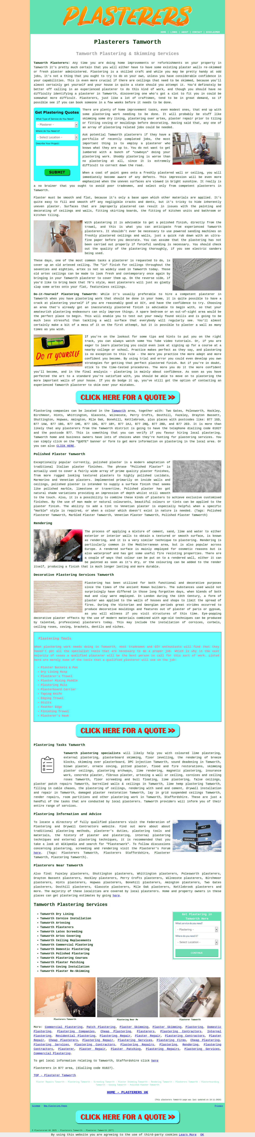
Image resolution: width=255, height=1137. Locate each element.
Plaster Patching (126, 1049)
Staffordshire (175, 797)
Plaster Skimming (134, 1027)
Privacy (219, 1106)
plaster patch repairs (53, 784)
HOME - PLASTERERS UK (127, 1092)
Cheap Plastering (116, 1031)
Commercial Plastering (63, 1027)
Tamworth (119, 410)
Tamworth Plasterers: (52, 63)
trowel (90, 227)
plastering (98, 161)
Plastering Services (135, 1040)
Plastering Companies (76, 1031)
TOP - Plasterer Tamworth (55, 1075)
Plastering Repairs (137, 1044)
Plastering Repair (115, 1035)
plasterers (126, 282)
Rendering (190, 1044)
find (47, 873)
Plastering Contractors (180, 1031)
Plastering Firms (171, 1040)
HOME (163, 32)
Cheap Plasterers (63, 1040)
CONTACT (197, 32)
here (37, 852)
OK (202, 1134)
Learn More (187, 1134)
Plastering (194, 1027)
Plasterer (66, 1049)
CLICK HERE (65, 446)
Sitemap (36, 1106)
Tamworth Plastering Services (70, 904)
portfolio (90, 139)
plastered (166, 172)
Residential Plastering (75, 1035)
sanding (159, 244)
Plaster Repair (148, 1035)
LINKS (173, 32)
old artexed (65, 265)
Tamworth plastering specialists (92, 753)
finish (114, 265)
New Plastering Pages (55, 1106)
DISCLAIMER (213, 32)
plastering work (106, 114)
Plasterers (145, 1031)
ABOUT (184, 32)
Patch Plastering (101, 1027)
